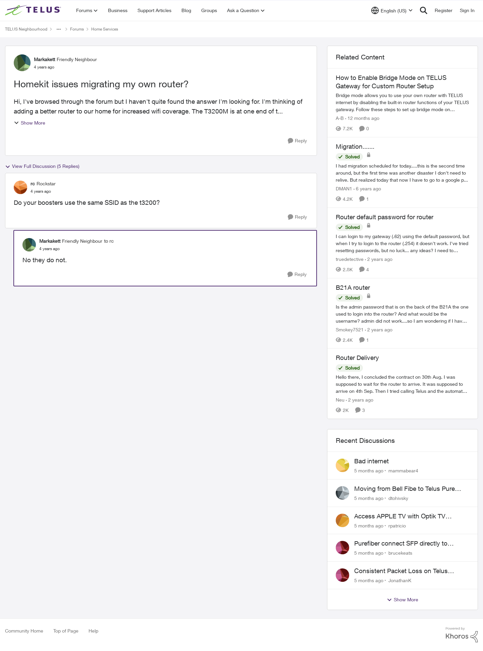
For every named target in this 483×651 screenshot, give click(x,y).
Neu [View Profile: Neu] (340, 400)
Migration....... (355, 146)
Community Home (24, 631)
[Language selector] (392, 10)
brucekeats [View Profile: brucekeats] (400, 553)
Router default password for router (384, 217)
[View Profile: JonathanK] (342, 575)
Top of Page (65, 631)
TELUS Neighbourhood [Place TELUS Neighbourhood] (26, 29)
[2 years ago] (378, 259)
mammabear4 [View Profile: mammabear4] (403, 470)
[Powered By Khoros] (462, 635)
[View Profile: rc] (20, 187)
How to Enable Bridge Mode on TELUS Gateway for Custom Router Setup (391, 82)
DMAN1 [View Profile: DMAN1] (344, 188)
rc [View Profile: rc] (33, 183)
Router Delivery (357, 357)
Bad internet (371, 461)
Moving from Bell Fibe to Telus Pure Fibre (404, 489)
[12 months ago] (362, 118)
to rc (109, 241)
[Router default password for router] (402, 243)
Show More (29, 123)
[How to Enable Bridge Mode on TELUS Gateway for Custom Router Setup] (402, 102)
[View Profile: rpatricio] (342, 520)
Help (93, 631)
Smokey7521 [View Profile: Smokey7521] (350, 329)
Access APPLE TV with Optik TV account (399, 516)
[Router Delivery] (402, 383)
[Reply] (297, 140)
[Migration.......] (402, 172)
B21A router (353, 287)
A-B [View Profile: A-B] (340, 118)
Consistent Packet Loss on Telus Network (401, 571)
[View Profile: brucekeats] (342, 547)
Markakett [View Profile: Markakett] (44, 59)
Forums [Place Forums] (77, 29)
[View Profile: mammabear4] (342, 465)
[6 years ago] (367, 188)
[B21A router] (402, 313)
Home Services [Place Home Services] (104, 29)
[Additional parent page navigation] (59, 29)
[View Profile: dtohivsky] (342, 493)
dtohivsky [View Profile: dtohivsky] (398, 498)
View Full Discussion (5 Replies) (42, 166)
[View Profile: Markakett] (22, 62)
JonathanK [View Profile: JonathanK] (399, 580)
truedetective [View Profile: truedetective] (350, 259)
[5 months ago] (368, 470)
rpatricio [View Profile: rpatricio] (397, 525)
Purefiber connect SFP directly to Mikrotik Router (400, 544)
